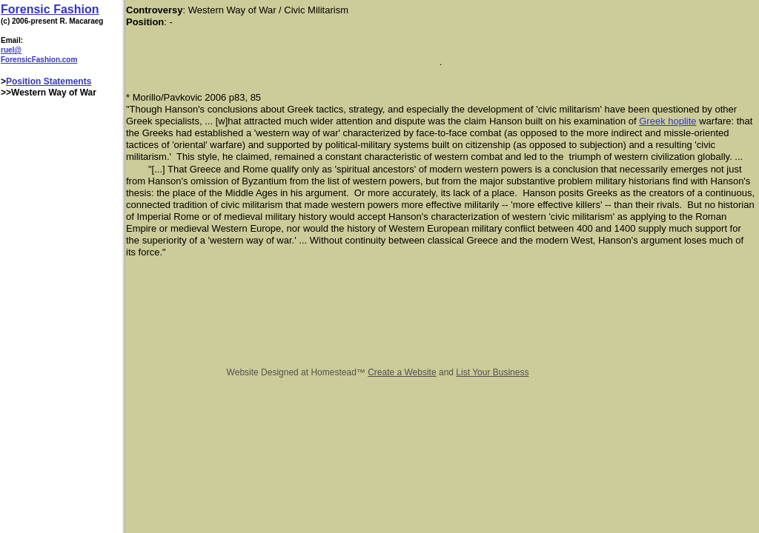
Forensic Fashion (50, 9)
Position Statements (48, 81)
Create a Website (402, 372)
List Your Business (492, 372)
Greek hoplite (667, 121)
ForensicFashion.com (39, 60)
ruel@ (11, 50)
